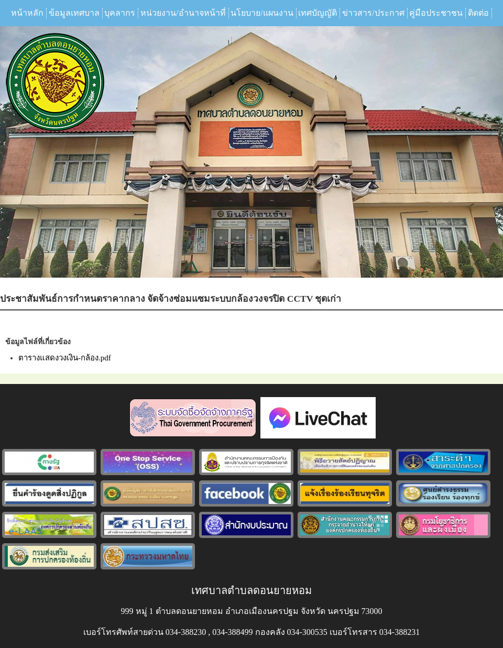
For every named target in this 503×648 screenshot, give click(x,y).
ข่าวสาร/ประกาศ (373, 12)
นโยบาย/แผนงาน (262, 12)
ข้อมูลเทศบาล (74, 12)
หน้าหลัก (27, 12)
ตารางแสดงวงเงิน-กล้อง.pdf (64, 358)
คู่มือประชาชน (436, 12)
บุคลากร (119, 12)
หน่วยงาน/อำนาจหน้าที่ (182, 12)
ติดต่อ (478, 12)
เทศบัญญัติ (317, 12)
